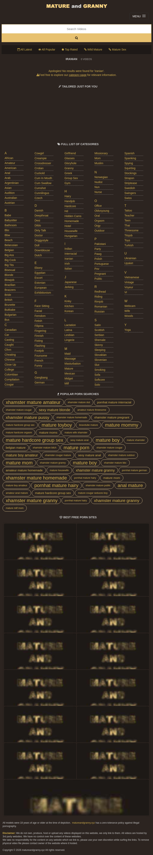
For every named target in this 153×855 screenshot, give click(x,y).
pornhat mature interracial (114, 402)
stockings (131, 173)
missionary (101, 153)
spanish (130, 153)
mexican (70, 373)
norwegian (101, 177)
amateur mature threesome (91, 410)
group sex (71, 178)
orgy (97, 225)
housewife (71, 231)
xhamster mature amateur (33, 402)
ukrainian (130, 258)
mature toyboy (57, 425)
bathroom (11, 225)
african (9, 158)
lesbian (69, 335)
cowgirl (39, 153)
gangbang (40, 377)
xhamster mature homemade (71, 417)
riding (98, 296)
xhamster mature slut (79, 402)
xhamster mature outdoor (121, 455)
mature (69, 368)
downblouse (42, 250)
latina (68, 330)
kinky (68, 301)
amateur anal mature (17, 493)
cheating (10, 354)
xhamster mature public (98, 485)
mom (97, 158)
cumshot (40, 188)
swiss (128, 198)
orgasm (99, 220)
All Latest (24, 49)
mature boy (108, 440)
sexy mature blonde (54, 410)
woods (129, 315)
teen (127, 220)
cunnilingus (41, 193)
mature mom (19, 462)
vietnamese (132, 277)
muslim (98, 163)
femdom (39, 315)
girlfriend (70, 153)
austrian (10, 202)
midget (69, 378)
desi (37, 220)
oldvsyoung (101, 210)
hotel (68, 226)
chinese (10, 359)
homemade (72, 221)
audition (10, 192)
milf (67, 383)
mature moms (48, 432)
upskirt (129, 263)
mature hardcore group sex (20, 425)
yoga (128, 329)
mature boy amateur (22, 455)
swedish (130, 188)
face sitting (41, 306)
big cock (10, 260)
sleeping (99, 349)
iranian (69, 258)
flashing (39, 345)
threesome (132, 230)
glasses (70, 158)
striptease (131, 183)
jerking (69, 287)
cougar (9, 384)
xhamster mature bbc (115, 462)
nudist (98, 182)
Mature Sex (117, 49)
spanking (130, 158)
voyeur (129, 287)
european (40, 287)
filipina (38, 325)
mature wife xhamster (76, 432)
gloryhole (70, 163)
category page (77, 75)
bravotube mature (88, 425)
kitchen (69, 306)
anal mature (130, 485)
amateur (10, 163)
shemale (99, 340)
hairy (68, 196)
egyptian (39, 272)
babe (8, 215)
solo (97, 384)
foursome (40, 355)
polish (98, 258)
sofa (97, 374)
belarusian (11, 245)
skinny (98, 344)
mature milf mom (15, 508)
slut (96, 364)
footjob (39, 350)
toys (127, 240)
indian (68, 248)
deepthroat (41, 215)
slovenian (100, 359)
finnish (38, 335)
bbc (7, 230)
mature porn (76, 447)
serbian (99, 335)
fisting (38, 340)
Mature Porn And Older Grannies (76, 6)
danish (38, 210)
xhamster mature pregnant (111, 417)
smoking (99, 369)
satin (97, 325)
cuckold (39, 173)
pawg (97, 253)
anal (7, 173)
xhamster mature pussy (27, 417)
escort (38, 277)
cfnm (8, 349)
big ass (9, 255)
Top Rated (69, 49)
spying (129, 163)
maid (68, 353)
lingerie (70, 340)
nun (97, 187)
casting (9, 339)
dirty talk (40, 230)
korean (69, 311)
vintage (129, 282)
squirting (130, 168)
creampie (40, 158)
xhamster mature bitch (44, 447)
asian (8, 187)
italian (68, 268)
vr (126, 292)
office (98, 205)
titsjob (129, 235)
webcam (130, 306)
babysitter (11, 220)
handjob (70, 201)
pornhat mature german (134, 470)
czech (38, 198)
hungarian (71, 236)
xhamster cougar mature (58, 455)
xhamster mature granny (53, 462)
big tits (9, 265)
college (9, 369)
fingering (40, 330)
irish (67, 263)
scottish (99, 330)
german (39, 382)
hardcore (70, 206)
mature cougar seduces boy (93, 493)
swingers (130, 193)
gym (68, 183)
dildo (37, 225)
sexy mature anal (79, 440)
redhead (100, 291)
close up (10, 364)
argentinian (12, 182)
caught (9, 344)
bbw (7, 235)
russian (99, 311)
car (7, 334)
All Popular (46, 49)
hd (66, 211)
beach (9, 240)
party (97, 248)
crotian (38, 168)
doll (36, 245)
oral (97, 215)
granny (69, 168)
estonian (39, 282)
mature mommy (121, 425)
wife (127, 310)
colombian (11, 374)
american (10, 168)
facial (38, 310)
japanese (71, 282)
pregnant (100, 273)
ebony (38, 267)
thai (127, 225)
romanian (100, 306)
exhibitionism (42, 292)
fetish (38, 320)
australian (11, 197)
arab (8, 178)
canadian (11, 329)
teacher (129, 215)
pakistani (100, 244)
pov (96, 268)
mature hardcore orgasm (19, 432)
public (98, 278)
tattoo (128, 210)
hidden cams (73, 216)
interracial (71, 253)
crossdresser (42, 163)
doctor (38, 235)
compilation (12, 379)
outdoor (99, 230)
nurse (98, 192)
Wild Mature (93, 49)
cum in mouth (43, 178)
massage (70, 358)
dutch (38, 255)
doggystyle (41, 240)
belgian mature (16, 447)
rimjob (98, 301)
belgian (9, 250)
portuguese (101, 263)
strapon (129, 178)
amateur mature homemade (24, 470)
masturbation (73, 363)
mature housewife (59, 470)
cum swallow (42, 183)
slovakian (100, 354)
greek (68, 173)
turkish (129, 245)
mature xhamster (136, 440)
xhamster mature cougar (19, 410)
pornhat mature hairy (85, 478)
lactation (70, 325)
